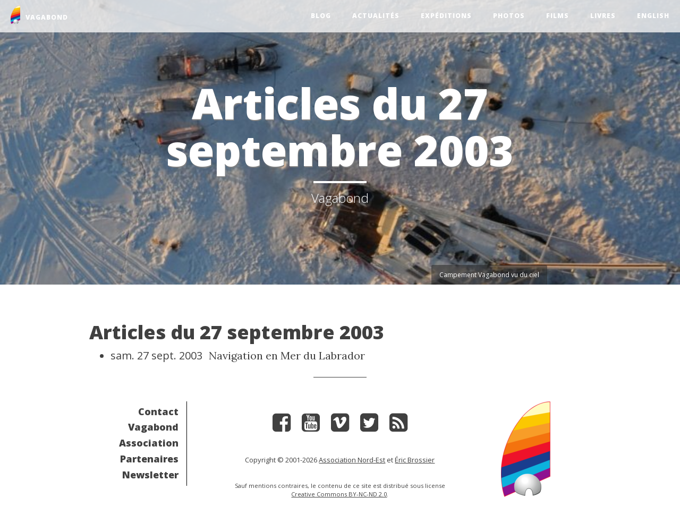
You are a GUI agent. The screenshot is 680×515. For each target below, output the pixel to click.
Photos (509, 15)
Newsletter (150, 474)
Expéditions (446, 15)
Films (557, 15)
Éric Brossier (415, 460)
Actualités (376, 15)
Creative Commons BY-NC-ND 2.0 (339, 494)
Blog (321, 15)
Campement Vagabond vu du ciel (489, 274)
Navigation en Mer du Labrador (287, 355)
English (653, 15)
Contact (158, 411)
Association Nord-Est (352, 460)
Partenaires (149, 458)
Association (148, 442)
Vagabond (153, 426)
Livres (603, 15)
